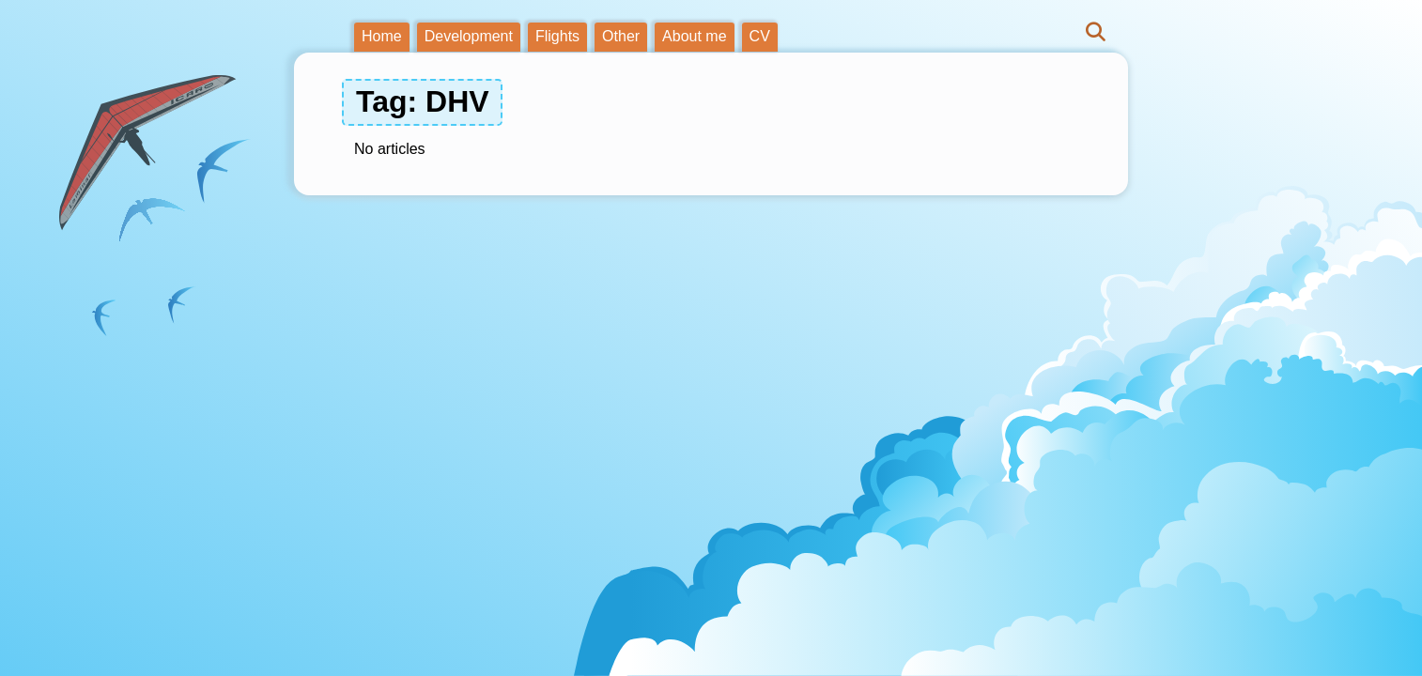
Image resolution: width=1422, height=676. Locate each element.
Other (621, 36)
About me (694, 36)
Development (469, 36)
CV (760, 36)
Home (382, 36)
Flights (557, 36)
